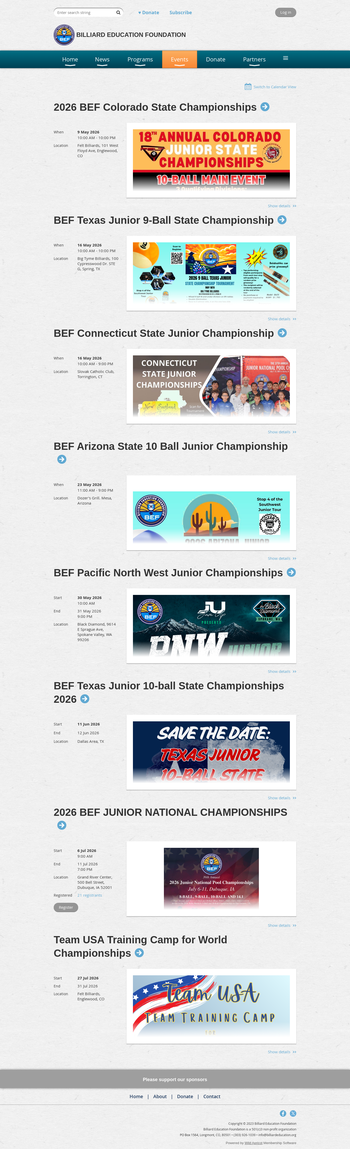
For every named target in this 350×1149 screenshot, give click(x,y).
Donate (185, 1096)
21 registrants (89, 895)
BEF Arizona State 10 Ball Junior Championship (171, 446)
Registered (63, 895)
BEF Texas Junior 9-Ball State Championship (164, 220)
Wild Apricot (253, 1143)
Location (61, 145)
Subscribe (181, 12)
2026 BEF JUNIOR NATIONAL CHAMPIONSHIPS (170, 812)
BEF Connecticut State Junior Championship (164, 333)
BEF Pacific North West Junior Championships (168, 572)
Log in (285, 12)
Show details (279, 205)
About (160, 1096)
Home (136, 1096)
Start (58, 597)
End (57, 611)
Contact (211, 1096)
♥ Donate (149, 12)
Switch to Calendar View (275, 86)
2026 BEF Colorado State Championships (155, 107)
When (59, 132)
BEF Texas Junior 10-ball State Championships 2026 (169, 692)
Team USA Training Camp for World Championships (140, 946)
